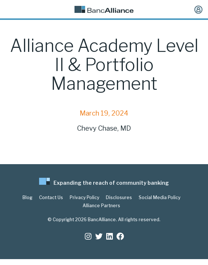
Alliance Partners (101, 206)
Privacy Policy (84, 197)
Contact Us (51, 197)
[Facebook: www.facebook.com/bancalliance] (120, 236)
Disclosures (119, 197)
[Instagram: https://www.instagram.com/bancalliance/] (88, 236)
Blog (27, 197)
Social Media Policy (159, 197)
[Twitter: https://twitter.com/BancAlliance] (98, 236)
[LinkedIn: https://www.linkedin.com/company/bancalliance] (109, 236)
